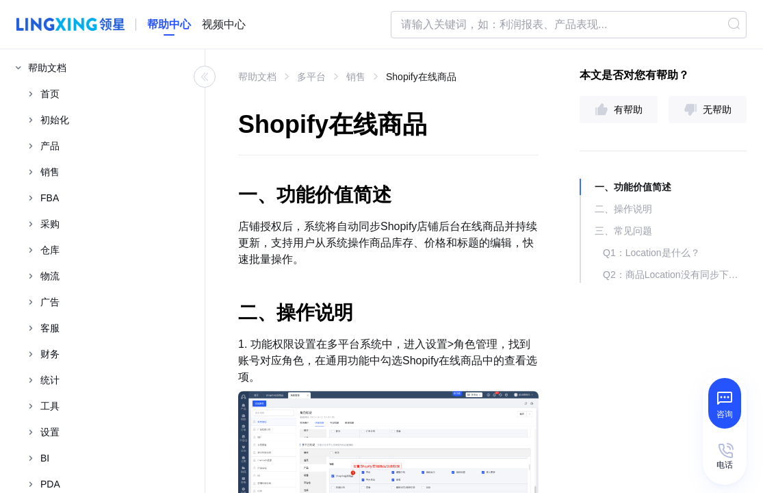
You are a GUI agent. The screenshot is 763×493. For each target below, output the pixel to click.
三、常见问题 (623, 230)
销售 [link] (355, 76)
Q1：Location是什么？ (651, 252)
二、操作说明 (623, 208)
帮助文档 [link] (257, 76)
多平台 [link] (311, 76)
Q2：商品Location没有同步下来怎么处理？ (675, 274)
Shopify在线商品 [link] (421, 76)
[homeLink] (169, 24)
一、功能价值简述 (633, 186)
